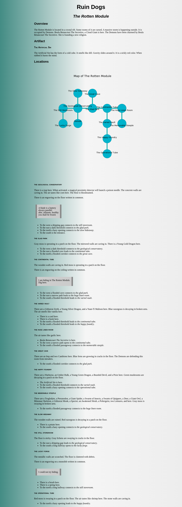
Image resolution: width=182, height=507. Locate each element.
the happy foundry (85, 324)
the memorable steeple (93, 345)
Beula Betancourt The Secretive (54, 340)
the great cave (85, 254)
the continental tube (81, 251)
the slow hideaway (85, 230)
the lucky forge (80, 445)
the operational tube (86, 387)
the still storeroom (83, 225)
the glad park (82, 227)
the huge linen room (80, 295)
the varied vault (84, 298)
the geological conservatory (89, 248)
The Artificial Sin (47, 382)
